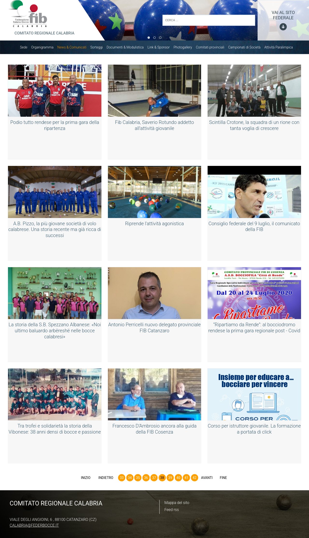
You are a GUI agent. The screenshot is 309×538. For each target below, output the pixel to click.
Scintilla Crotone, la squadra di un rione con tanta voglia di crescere (254, 126)
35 (138, 479)
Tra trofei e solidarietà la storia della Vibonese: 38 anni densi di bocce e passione (54, 430)
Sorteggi (99, 48)
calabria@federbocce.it (34, 525)
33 (122, 479)
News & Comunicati (74, 48)
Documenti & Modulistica (127, 48)
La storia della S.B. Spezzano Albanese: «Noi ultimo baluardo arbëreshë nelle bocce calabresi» (54, 331)
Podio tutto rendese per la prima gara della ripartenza (54, 126)
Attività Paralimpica (281, 48)
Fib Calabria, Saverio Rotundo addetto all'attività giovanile (154, 126)
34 (130, 479)
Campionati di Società (247, 48)
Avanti (207, 479)
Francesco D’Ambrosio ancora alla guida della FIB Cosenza (154, 430)
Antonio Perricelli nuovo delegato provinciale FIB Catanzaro (154, 328)
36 (146, 479)
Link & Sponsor (161, 48)
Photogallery (185, 48)
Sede (26, 48)
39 (170, 479)
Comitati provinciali (212, 48)
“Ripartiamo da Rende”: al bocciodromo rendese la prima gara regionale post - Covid (254, 328)
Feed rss (171, 509)
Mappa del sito (176, 502)
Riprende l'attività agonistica (154, 225)
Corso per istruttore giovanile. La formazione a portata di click (254, 430)
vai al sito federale (283, 15)
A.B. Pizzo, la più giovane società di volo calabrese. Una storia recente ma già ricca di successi (54, 230)
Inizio (85, 479)
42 (195, 479)
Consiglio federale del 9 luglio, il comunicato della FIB (254, 227)
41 (186, 479)
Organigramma (45, 48)
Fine (223, 479)
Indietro (105, 479)
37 (154, 479)
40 (178, 479)
